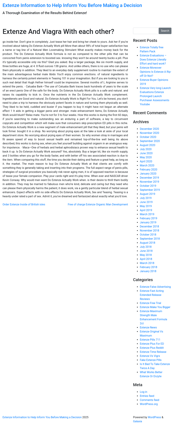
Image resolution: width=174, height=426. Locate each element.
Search (165, 30)
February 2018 (148, 267)
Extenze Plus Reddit (152, 347)
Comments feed (149, 400)
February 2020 (148, 169)
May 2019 (146, 206)
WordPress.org (149, 404)
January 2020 (148, 173)
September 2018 (150, 238)
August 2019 (147, 194)
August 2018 (147, 242)
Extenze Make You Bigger (155, 307)
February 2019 (148, 218)
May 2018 (146, 255)
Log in (143, 391)
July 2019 (146, 198)
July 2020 (146, 149)
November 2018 (149, 230)
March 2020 (147, 165)
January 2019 (148, 222)
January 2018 (148, 271)
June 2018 (146, 250)
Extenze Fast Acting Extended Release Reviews (152, 295)
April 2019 (146, 210)
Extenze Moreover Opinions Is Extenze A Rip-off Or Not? (155, 71)
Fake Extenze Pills (151, 360)
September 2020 (150, 141)
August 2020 (147, 145)
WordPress (154, 417)
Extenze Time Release (153, 351)
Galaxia (137, 421)
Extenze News (148, 327)
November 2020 (149, 133)
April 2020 (146, 161)
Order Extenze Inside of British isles (24, 204)
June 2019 (146, 202)
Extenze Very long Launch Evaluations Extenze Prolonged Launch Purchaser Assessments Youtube (155, 96)
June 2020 (146, 153)
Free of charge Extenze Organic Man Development (98, 204)
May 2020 (146, 157)
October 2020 (148, 137)
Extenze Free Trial (150, 303)
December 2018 (149, 226)
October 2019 (148, 185)
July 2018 (146, 246)
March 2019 (147, 214)
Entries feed (147, 396)
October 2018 (148, 234)
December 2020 (149, 128)
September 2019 (150, 189)
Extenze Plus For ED (152, 343)
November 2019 (149, 181)
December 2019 (149, 177)
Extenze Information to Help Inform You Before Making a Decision (72, 5)
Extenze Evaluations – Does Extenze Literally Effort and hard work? (153, 59)
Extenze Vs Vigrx (150, 356)
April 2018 (146, 259)
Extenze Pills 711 (150, 339)
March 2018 (147, 263)
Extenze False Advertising (155, 286)
